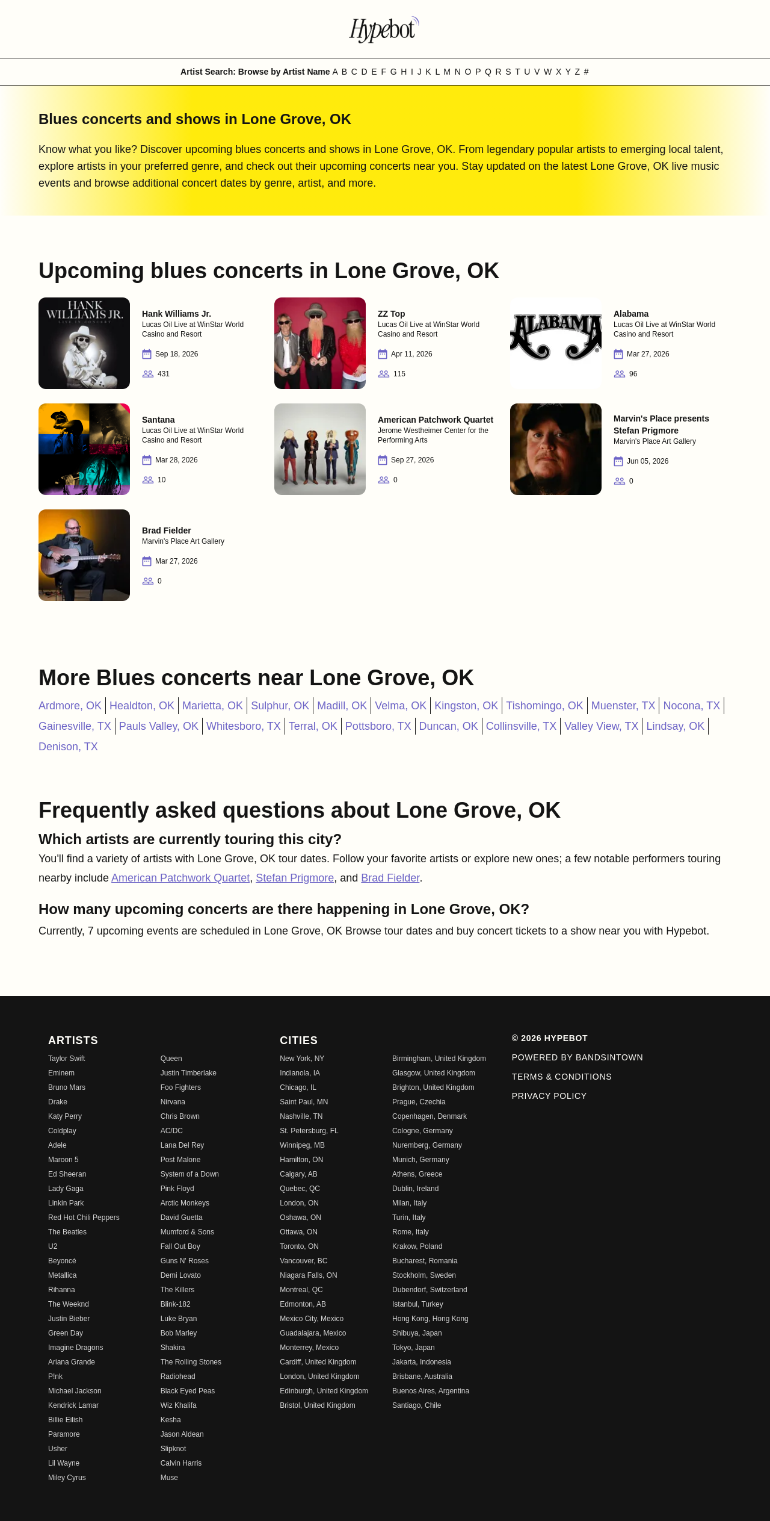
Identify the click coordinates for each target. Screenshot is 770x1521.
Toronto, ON (299, 1246)
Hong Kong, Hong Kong (430, 1318)
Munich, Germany (420, 1160)
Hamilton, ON (301, 1160)
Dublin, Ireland (415, 1188)
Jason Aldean (182, 1434)
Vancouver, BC (303, 1261)
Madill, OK (342, 706)
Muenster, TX (623, 706)
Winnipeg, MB (302, 1145)
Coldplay (62, 1131)
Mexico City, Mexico (311, 1318)
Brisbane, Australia (422, 1376)
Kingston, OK (466, 706)
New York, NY (302, 1058)
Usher (57, 1449)
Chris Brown (180, 1116)
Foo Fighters (181, 1087)
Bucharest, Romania (425, 1261)
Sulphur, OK (280, 706)
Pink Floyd (177, 1188)
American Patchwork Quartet (180, 878)
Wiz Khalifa (179, 1405)
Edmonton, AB (303, 1304)
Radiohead (178, 1376)
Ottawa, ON (299, 1232)
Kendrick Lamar (73, 1405)
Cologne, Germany (422, 1131)
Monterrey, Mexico (309, 1347)
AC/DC (172, 1131)
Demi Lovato (181, 1275)
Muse (169, 1477)
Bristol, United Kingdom (317, 1405)
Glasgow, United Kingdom (433, 1073)
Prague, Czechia (419, 1102)
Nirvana (173, 1102)
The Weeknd (68, 1304)
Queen (171, 1058)
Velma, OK (401, 706)
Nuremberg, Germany (427, 1145)
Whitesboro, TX (243, 726)
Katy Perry (65, 1116)
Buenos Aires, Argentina (430, 1391)
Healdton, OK (141, 706)
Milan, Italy (409, 1203)
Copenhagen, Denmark (429, 1116)
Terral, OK (313, 726)
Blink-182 (176, 1304)
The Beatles (67, 1232)
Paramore (64, 1434)
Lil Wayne (63, 1463)
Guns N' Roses (185, 1261)
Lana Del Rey (183, 1145)
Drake (57, 1102)
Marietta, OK (212, 706)
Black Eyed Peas (188, 1391)
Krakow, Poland (417, 1246)
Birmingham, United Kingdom (439, 1058)
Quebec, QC (300, 1188)
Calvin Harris (181, 1463)
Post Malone (181, 1160)
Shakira (173, 1347)
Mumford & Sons (187, 1232)
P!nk (55, 1376)
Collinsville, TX (521, 726)
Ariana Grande (71, 1362)
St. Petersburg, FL (309, 1131)
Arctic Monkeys (185, 1203)
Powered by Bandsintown (578, 1057)
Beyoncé (62, 1261)
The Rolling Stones (191, 1362)
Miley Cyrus (67, 1477)
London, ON (299, 1203)
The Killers (178, 1290)
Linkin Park (66, 1203)
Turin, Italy (409, 1217)
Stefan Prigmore (295, 878)
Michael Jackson (75, 1391)
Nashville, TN (301, 1116)
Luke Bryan (179, 1318)
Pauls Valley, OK (159, 726)
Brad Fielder (390, 878)
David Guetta (182, 1217)
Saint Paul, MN (304, 1102)
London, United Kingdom (319, 1376)
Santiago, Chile (416, 1405)
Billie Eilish (65, 1420)
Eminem (61, 1073)
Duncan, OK (448, 726)
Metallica (62, 1275)
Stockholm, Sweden (424, 1275)
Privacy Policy (549, 1096)
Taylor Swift (66, 1058)
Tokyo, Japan (413, 1347)
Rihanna (61, 1290)
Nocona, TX (691, 706)
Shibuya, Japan (417, 1333)
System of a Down (190, 1174)
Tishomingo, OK (544, 706)
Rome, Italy (410, 1232)
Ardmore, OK (70, 706)
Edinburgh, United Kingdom (324, 1391)
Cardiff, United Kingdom (318, 1362)
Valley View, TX (601, 726)
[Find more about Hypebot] (385, 29)
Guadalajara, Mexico (313, 1333)
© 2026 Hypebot (550, 1038)
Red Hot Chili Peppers (84, 1217)
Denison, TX (68, 747)
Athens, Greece (417, 1174)
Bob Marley (179, 1333)
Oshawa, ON (300, 1217)
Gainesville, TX (74, 726)
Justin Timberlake (189, 1073)
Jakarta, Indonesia (421, 1362)
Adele (57, 1145)
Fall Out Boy (180, 1246)
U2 (52, 1246)
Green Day (65, 1333)
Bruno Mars (66, 1087)
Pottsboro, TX (378, 726)
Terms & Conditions (562, 1076)
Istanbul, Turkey (417, 1304)
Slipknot (173, 1449)
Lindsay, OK (675, 726)
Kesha (171, 1420)
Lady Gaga (66, 1188)
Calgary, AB (298, 1174)
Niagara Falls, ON (308, 1275)
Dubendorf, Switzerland (429, 1290)
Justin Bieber (69, 1318)
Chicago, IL (298, 1087)
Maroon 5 (63, 1160)
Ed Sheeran (67, 1174)
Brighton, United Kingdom (433, 1087)
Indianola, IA (300, 1073)
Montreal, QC (301, 1290)
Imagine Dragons (75, 1347)
